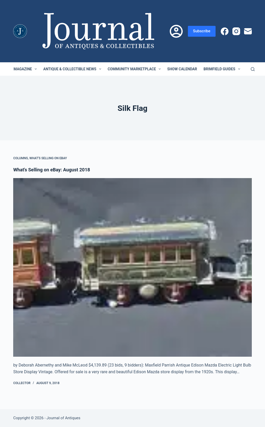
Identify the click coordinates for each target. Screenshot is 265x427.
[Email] (248, 31)
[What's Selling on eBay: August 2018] (132, 267)
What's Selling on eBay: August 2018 (55, 169)
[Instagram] (236, 31)
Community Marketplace (135, 69)
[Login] (176, 31)
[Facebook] (225, 31)
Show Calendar (182, 69)
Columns (20, 158)
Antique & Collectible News (73, 69)
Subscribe (201, 31)
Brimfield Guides (222, 69)
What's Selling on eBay (48, 158)
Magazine (26, 69)
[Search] (253, 69)
